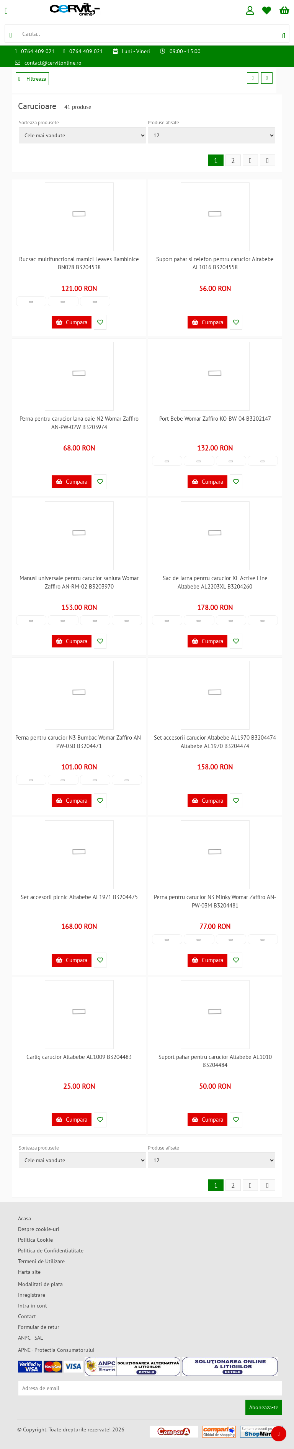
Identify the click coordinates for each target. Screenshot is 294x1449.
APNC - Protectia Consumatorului (56, 1350)
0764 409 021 (38, 51)
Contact (27, 1316)
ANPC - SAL (30, 1337)
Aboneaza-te (263, 1407)
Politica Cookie (35, 1239)
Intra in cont (32, 1305)
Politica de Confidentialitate (50, 1250)
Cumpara (71, 322)
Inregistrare (31, 1294)
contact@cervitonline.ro (53, 62)
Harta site (29, 1271)
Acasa (24, 1218)
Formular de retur (38, 1327)
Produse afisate (163, 122)
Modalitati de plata (40, 1284)
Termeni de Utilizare (41, 1261)
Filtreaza (32, 78)
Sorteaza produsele (39, 122)
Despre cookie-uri (38, 1229)
